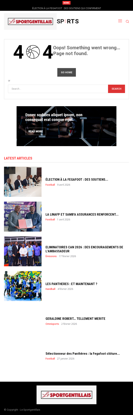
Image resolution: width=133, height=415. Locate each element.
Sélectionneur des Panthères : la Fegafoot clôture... (83, 354)
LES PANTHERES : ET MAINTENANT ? (71, 284)
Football (50, 185)
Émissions (51, 256)
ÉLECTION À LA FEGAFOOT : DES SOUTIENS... (77, 179)
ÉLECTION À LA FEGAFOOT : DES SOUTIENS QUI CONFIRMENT (66, 8)
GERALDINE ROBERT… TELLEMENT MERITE (75, 319)
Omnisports (52, 324)
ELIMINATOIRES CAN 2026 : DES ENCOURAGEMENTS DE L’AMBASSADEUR (84, 249)
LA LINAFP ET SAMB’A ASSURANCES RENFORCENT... (82, 214)
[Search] (116, 89)
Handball (50, 289)
